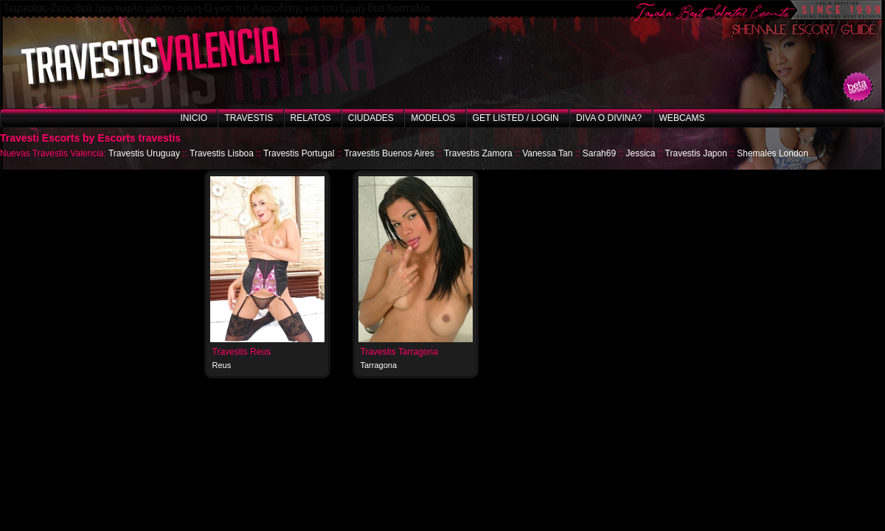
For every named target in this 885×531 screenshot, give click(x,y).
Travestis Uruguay (144, 153)
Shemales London (772, 153)
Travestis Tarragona (399, 352)
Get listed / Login (516, 118)
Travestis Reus (241, 352)
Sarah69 (599, 153)
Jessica (640, 153)
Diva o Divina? (609, 118)
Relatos (311, 118)
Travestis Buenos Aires (389, 153)
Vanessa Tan (547, 153)
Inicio (193, 118)
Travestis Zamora (478, 153)
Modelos (433, 118)
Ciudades (371, 118)
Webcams (682, 118)
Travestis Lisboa (222, 153)
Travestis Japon (696, 153)
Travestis (248, 118)
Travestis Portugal (298, 153)
